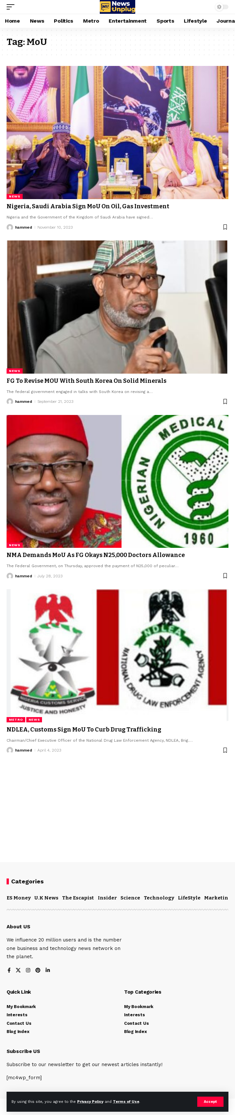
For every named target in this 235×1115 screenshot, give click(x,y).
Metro (16, 719)
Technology (159, 898)
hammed (23, 227)
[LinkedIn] (48, 971)
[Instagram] (28, 971)
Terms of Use (126, 1102)
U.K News (46, 898)
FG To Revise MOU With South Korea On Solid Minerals (86, 380)
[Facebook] (9, 971)
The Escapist (78, 898)
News (14, 196)
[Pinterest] (37, 971)
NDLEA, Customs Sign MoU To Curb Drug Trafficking (84, 729)
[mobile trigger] (12, 7)
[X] (18, 971)
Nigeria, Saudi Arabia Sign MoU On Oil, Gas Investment (88, 206)
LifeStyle (189, 898)
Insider (107, 898)
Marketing (217, 898)
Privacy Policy (90, 1102)
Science (130, 898)
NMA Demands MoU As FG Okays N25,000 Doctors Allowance (96, 555)
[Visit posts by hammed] (10, 227)
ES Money (19, 898)
